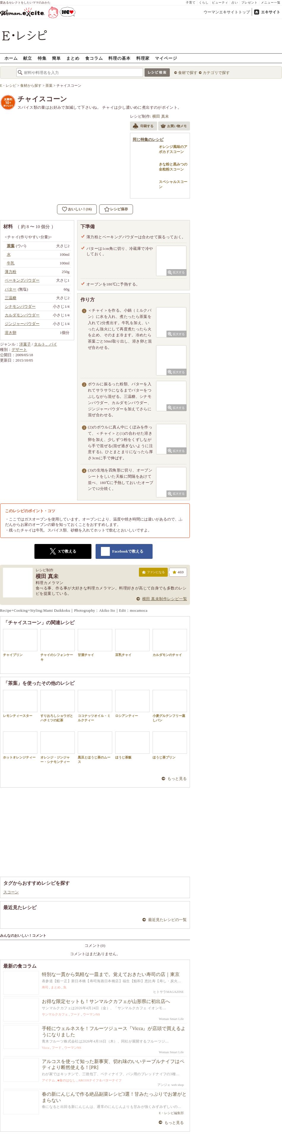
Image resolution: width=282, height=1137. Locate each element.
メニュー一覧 (271, 2)
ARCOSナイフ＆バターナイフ (100, 1080)
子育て (191, 2)
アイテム (48, 1080)
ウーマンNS (91, 1014)
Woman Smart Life (171, 1019)
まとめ (73, 58)
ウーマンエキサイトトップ (227, 12)
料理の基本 (119, 58)
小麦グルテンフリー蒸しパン (170, 706)
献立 (27, 58)
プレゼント (249, 2)
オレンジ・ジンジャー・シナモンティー (57, 747)
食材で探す (187, 72)
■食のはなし (66, 1080)
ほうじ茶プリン (170, 745)
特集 (42, 58)
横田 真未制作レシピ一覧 (164, 599)
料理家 (143, 58)
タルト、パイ (45, 344)
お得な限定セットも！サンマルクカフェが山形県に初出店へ (106, 1001)
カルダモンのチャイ (170, 643)
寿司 (45, 987)
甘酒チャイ (95, 643)
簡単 (56, 58)
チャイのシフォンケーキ (57, 645)
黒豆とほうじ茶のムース (95, 747)
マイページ (166, 58)
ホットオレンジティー (20, 745)
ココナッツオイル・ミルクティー (95, 706)
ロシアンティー (132, 703)
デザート (19, 349)
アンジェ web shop (170, 1084)
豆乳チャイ (132, 643)
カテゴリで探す (216, 72)
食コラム (94, 58)
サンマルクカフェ (55, 1014)
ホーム (11, 58)
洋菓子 (25, 344)
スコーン (11, 892)
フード (75, 1014)
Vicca (45, 1047)
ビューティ (220, 2)
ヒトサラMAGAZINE (168, 992)
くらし (204, 2)
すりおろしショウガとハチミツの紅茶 (57, 706)
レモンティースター (20, 703)
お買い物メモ (174, 126)
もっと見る (177, 778)
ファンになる (153, 573)
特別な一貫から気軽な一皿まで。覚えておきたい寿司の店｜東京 (111, 974)
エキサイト (270, 12)
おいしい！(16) (80, 209)
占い (235, 2)
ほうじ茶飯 (132, 745)
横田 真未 (160, 116)
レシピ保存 (119, 209)
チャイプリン (20, 643)
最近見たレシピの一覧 (167, 919)
